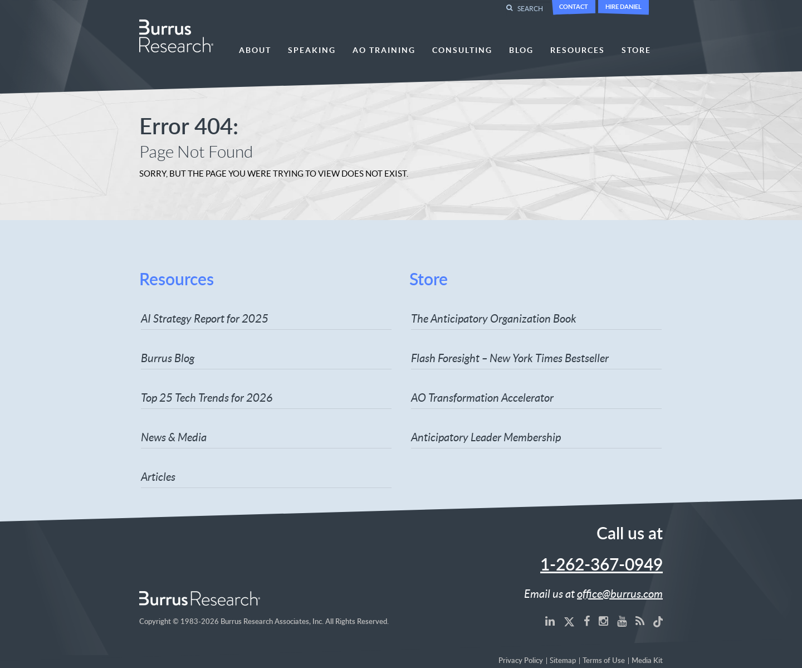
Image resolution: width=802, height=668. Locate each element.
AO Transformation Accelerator (482, 397)
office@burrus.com (620, 593)
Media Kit (647, 661)
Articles (158, 476)
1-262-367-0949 (601, 565)
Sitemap (563, 661)
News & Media (174, 436)
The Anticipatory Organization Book (493, 318)
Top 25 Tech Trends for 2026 (207, 397)
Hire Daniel (623, 6)
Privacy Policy (520, 661)
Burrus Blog (167, 357)
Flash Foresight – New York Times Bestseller (510, 357)
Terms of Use (604, 661)
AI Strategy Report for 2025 (204, 318)
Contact (573, 6)
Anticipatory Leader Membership (486, 436)
